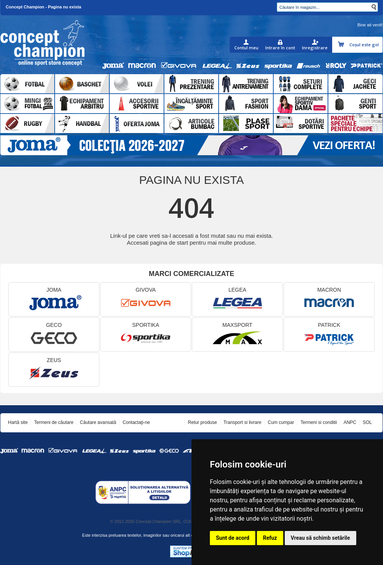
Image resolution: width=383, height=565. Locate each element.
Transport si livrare (242, 422)
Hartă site (18, 422)
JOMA (54, 299)
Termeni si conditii (318, 422)
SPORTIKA (145, 334)
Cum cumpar (281, 422)
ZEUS (54, 370)
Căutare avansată (98, 422)
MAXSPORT (237, 334)
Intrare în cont (280, 47)
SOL (367, 422)
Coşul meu (342, 45)
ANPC (350, 422)
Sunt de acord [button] (232, 538)
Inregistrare (315, 47)
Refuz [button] (270, 538)
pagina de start (169, 242)
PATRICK (329, 334)
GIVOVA (145, 299)
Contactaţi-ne (136, 422)
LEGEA (237, 299)
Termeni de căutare (53, 422)
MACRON (329, 299)
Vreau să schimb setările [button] (320, 538)
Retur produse (202, 422)
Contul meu (246, 47)
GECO (54, 334)
